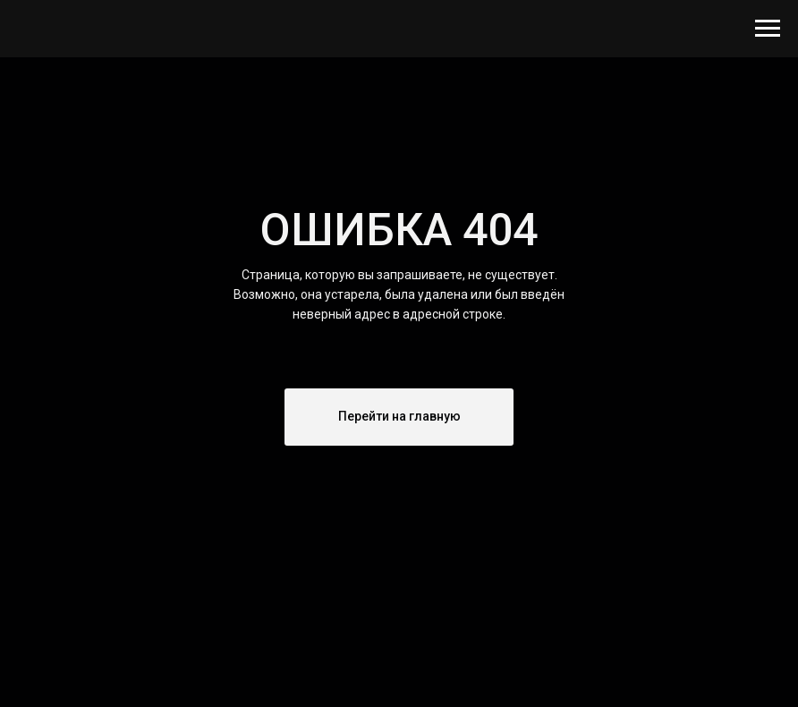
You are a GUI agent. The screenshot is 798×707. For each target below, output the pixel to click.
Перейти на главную (399, 416)
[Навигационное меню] (767, 29)
